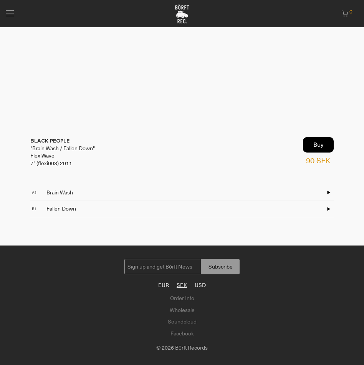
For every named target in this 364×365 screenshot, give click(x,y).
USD (200, 285)
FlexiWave (42, 156)
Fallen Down (54, 209)
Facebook (182, 333)
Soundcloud (182, 322)
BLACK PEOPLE (49, 141)
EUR (163, 285)
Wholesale (182, 310)
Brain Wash (52, 192)
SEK (182, 285)
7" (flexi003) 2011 (51, 163)
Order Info (182, 298)
